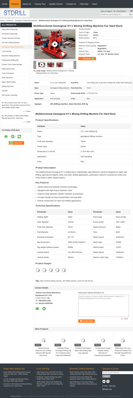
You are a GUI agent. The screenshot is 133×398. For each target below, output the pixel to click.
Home (4, 4)
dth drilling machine (69, 281)
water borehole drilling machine (51, 281)
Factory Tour (40, 4)
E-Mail (105, 386)
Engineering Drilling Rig (10, 60)
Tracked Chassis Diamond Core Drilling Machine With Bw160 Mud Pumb (43, 351)
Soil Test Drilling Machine (10, 43)
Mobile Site (107, 389)
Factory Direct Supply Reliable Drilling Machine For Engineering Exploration (102, 351)
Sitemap (112, 386)
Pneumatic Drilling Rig (9, 34)
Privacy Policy (16, 396)
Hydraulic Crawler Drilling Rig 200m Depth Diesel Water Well (49, 378)
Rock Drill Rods (7, 78)
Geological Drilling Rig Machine (26, 21)
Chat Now (84, 4)
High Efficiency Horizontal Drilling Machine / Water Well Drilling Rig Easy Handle (83, 384)
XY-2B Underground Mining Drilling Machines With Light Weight (16, 380)
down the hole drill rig (85, 281)
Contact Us (71, 4)
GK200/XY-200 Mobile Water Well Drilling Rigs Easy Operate (83, 350)
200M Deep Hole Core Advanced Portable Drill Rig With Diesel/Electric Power (122, 351)
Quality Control (55, 4)
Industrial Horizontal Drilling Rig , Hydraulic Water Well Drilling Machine (83, 378)
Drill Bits (5, 91)
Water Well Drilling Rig (9, 29)
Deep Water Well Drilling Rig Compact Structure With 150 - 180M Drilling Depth (17, 374)
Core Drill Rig (6, 51)
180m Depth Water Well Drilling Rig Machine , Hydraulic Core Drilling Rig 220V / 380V (50, 384)
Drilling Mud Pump (8, 69)
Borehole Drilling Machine (11, 56)
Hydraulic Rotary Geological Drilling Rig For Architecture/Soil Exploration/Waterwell (63, 351)
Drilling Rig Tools (8, 86)
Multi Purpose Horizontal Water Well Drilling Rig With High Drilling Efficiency (83, 373)
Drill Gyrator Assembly (9, 95)
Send (106, 376)
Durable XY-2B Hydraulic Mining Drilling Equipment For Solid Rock (18, 385)
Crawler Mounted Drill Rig (11, 38)
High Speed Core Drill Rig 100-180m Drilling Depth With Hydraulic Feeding (50, 373)
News (94, 4)
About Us (27, 4)
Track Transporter (8, 73)
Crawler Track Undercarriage (12, 64)
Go (130, 14)
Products (15, 4)
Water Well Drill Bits (9, 82)
